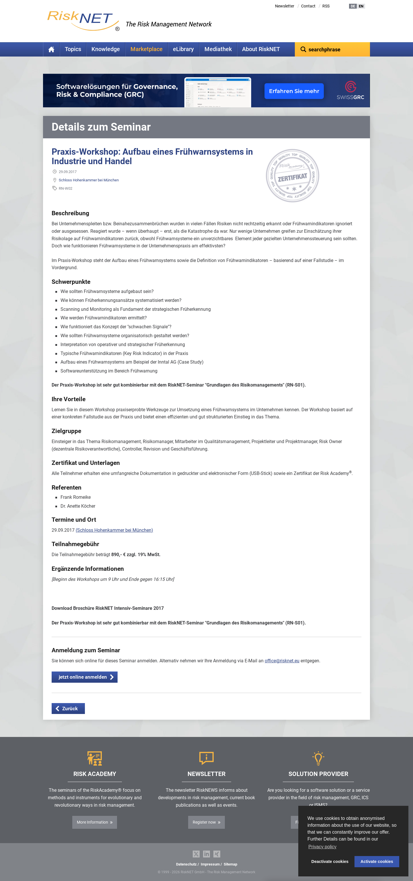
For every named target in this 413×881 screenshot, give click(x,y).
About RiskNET (261, 49)
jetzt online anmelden (83, 677)
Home (51, 49)
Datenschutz (186, 864)
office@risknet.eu (282, 660)
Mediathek (218, 49)
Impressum (210, 864)
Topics (73, 49)
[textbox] (332, 49)
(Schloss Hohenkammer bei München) (114, 530)
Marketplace (146, 49)
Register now (204, 822)
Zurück (70, 708)
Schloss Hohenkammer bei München (89, 180)
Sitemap (230, 864)
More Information (92, 822)
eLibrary (183, 49)
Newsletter (284, 6)
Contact (308, 6)
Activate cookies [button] (377, 861)
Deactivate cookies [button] (330, 861)
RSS (326, 6)
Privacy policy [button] (322, 846)
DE (353, 6)
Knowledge (105, 49)
